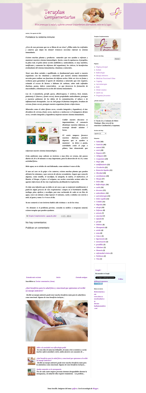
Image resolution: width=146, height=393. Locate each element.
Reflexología (100, 73)
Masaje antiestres (102, 75)
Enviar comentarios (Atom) (45, 281)
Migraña (99, 204)
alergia (98, 207)
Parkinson (99, 256)
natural (98, 147)
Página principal (102, 67)
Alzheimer (99, 247)
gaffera (74, 388)
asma (98, 233)
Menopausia (100, 227)
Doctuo (96, 303)
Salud (98, 141)
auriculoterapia (101, 196)
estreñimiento (101, 176)
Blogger (95, 388)
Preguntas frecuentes (103, 95)
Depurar (99, 153)
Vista (98, 259)
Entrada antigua (81, 277)
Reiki (98, 87)
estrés (98, 150)
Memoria (99, 250)
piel (97, 222)
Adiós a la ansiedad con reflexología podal (51, 347)
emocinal (99, 216)
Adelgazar (99, 156)
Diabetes (99, 224)
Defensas (99, 210)
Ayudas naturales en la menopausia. (49, 369)
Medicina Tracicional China (105, 78)
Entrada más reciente (33, 277)
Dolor (98, 182)
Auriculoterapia (101, 84)
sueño (98, 187)
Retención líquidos (102, 170)
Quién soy (99, 93)
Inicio (58, 277)
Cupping (99, 81)
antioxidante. (100, 193)
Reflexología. (100, 184)
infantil (98, 219)
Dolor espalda (101, 199)
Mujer (98, 162)
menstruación (101, 242)
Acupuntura (100, 159)
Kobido (98, 70)
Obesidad (99, 173)
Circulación (100, 167)
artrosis (98, 213)
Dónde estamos (101, 90)
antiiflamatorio (101, 164)
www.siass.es (98, 296)
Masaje (98, 179)
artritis (98, 230)
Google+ (98, 270)
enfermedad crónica (103, 253)
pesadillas (99, 244)
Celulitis (99, 202)
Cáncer (98, 236)
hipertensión (100, 239)
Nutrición (99, 144)
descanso (99, 190)
